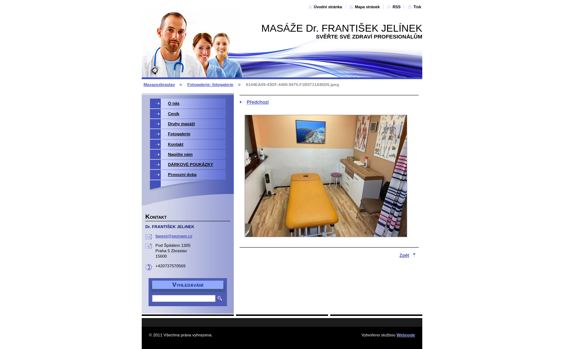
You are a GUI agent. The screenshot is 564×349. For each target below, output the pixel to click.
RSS (396, 7)
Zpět (404, 255)
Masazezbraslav (159, 84)
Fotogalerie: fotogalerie (210, 84)
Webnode (405, 335)
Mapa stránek (367, 7)
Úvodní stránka (328, 7)
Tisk (417, 7)
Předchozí (258, 102)
